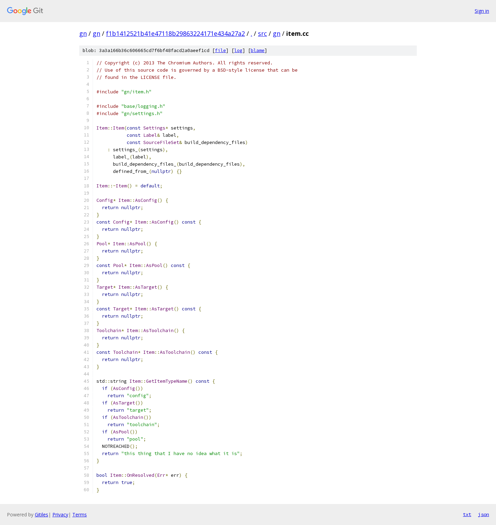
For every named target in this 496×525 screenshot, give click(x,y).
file (220, 50)
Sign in (482, 11)
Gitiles (41, 514)
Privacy (60, 514)
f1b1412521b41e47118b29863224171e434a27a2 (175, 33)
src (262, 33)
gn (83, 33)
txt (467, 514)
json (483, 514)
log (238, 50)
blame (258, 50)
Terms (79, 514)
